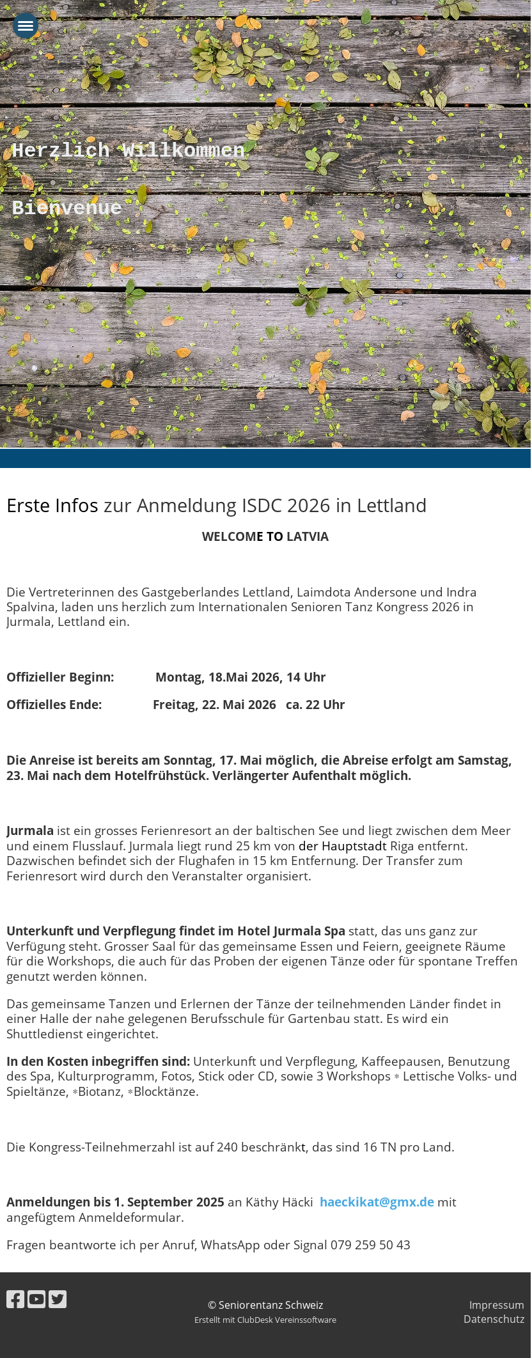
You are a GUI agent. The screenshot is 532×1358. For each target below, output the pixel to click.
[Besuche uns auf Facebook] (15, 1299)
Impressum (496, 1305)
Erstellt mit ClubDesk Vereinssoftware (265, 1319)
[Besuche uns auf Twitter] (57, 1299)
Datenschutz (494, 1319)
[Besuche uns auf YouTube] (36, 1299)
